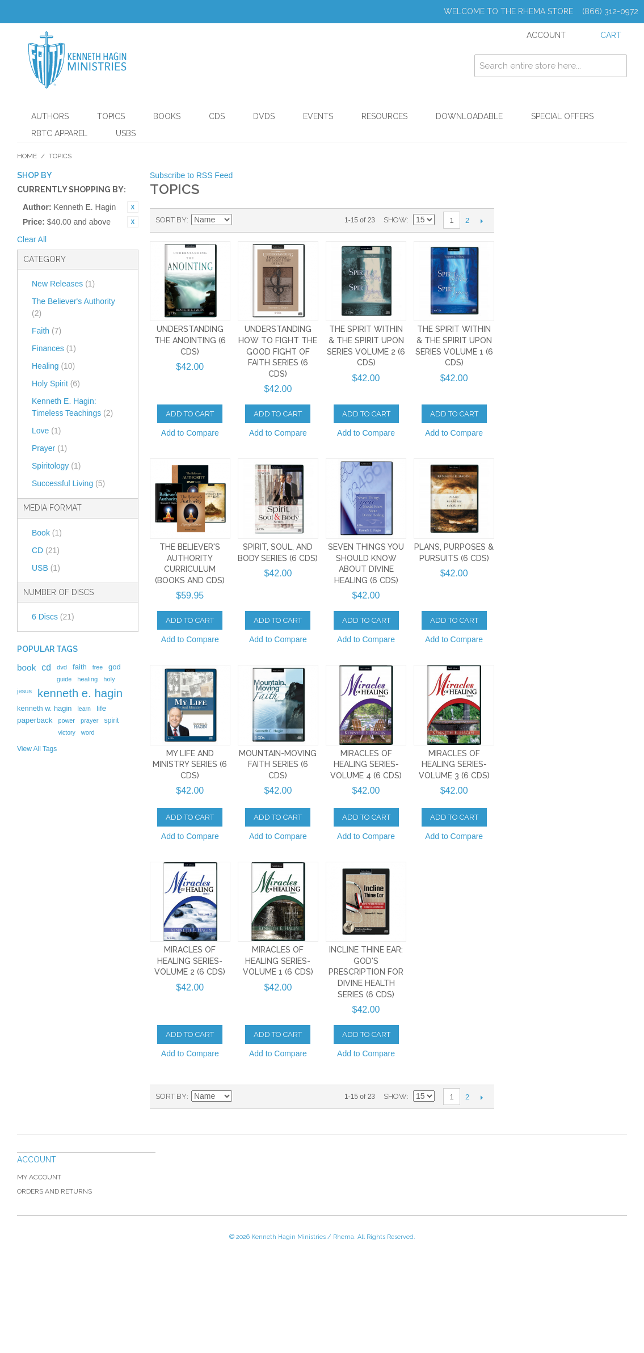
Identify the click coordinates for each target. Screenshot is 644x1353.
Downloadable (469, 116)
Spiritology (56, 465)
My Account (39, 1177)
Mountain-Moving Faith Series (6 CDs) (278, 764)
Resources (384, 116)
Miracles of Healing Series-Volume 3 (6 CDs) (454, 764)
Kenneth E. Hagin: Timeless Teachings (72, 407)
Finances (54, 348)
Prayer (49, 448)
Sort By (171, 220)
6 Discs (53, 616)
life (101, 708)
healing (87, 679)
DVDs (264, 116)
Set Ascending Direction (242, 220)
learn (84, 708)
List (282, 220)
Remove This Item (132, 207)
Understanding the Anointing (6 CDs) (190, 340)
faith (80, 667)
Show (395, 220)
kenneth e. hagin (80, 693)
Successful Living (68, 483)
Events (318, 116)
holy (109, 679)
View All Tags (37, 749)
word (88, 732)
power (66, 720)
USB (46, 567)
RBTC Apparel (59, 133)
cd (46, 667)
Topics (111, 116)
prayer (89, 720)
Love (46, 430)
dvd (62, 667)
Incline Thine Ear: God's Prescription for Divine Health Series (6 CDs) (366, 971)
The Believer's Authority (73, 307)
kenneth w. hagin (44, 708)
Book (47, 532)
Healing (53, 365)
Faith (46, 330)
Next (481, 220)
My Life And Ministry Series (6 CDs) (190, 764)
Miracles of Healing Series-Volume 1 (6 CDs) (278, 960)
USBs (126, 133)
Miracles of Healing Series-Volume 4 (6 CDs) (366, 764)
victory (66, 732)
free (97, 667)
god (114, 667)
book (26, 667)
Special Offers (562, 116)
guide (64, 679)
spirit (111, 720)
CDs (217, 116)
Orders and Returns (54, 1191)
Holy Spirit (56, 383)
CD (46, 550)
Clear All (32, 239)
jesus (24, 691)
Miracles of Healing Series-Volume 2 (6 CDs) (189, 960)
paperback (34, 720)
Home (27, 156)
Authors (50, 116)
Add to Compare (190, 432)
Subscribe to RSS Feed (191, 175)
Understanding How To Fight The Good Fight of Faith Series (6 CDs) (277, 351)
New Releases (63, 283)
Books (166, 116)
